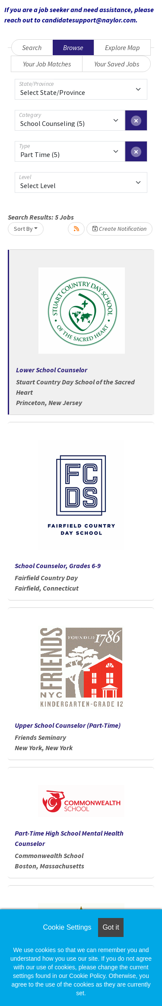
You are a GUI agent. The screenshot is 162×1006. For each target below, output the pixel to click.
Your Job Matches (47, 64)
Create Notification (119, 229)
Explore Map (122, 47)
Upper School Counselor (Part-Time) (68, 725)
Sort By (23, 229)
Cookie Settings (67, 927)
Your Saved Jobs (116, 64)
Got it (110, 927)
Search (31, 47)
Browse (73, 47)
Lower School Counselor (51, 369)
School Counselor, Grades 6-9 (58, 565)
